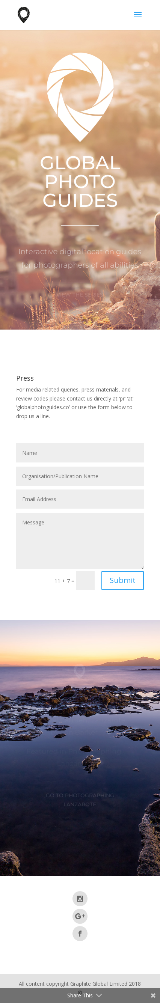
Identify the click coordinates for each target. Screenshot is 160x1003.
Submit (123, 580)
